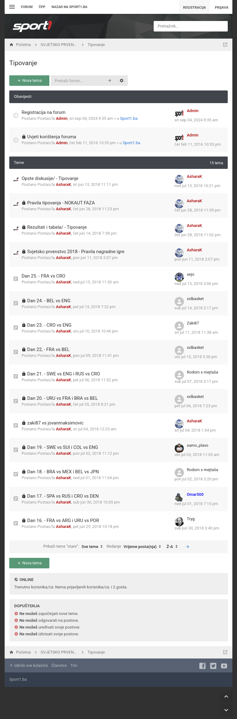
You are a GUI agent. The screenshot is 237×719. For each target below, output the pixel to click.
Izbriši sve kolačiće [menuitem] (28, 665)
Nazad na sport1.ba (69, 7)
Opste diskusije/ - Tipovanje (50, 178)
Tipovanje (23, 63)
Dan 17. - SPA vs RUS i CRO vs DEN (63, 496)
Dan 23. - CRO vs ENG (49, 325)
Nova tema (29, 80)
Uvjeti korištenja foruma (51, 137)
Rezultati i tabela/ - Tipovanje (57, 227)
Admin (62, 118)
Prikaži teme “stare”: (74, 547)
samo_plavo (198, 445)
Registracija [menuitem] (194, 7)
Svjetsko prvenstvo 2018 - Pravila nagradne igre (75, 251)
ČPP (42, 7)
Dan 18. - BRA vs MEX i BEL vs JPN (63, 471)
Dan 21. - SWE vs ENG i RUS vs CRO (63, 374)
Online (26, 579)
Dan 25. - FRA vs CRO (43, 276)
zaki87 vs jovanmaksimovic (55, 423)
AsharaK (63, 184)
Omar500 (195, 494)
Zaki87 (193, 323)
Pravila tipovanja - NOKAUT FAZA (61, 203)
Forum (27, 7)
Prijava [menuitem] (221, 7)
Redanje (135, 547)
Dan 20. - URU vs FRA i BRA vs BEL (62, 398)
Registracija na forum (43, 112)
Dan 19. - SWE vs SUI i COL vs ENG (62, 447)
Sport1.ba (129, 118)
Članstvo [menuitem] (59, 665)
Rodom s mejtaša (202, 372)
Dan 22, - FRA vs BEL (48, 349)
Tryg (191, 518)
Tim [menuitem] (73, 665)
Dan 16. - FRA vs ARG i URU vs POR (63, 520)
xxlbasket (195, 298)
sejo (190, 274)
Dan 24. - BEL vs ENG (48, 300)
